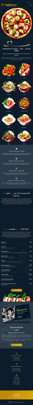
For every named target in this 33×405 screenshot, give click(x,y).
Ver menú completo (16, 290)
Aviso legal (16, 393)
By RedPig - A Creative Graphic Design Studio (17, 402)
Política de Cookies (16, 396)
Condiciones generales (16, 394)
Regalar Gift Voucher (16, 344)
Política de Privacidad (16, 395)
